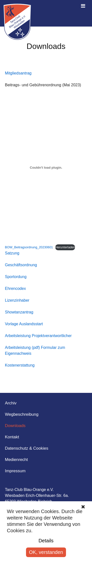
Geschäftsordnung (21, 265)
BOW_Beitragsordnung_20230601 (29, 247)
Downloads (15, 425)
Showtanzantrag (19, 312)
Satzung (12, 253)
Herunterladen (65, 247)
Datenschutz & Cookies (26, 448)
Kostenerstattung (20, 365)
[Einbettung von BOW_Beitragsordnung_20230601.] (46, 167)
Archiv (10, 403)
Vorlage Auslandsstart (24, 324)
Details (46, 540)
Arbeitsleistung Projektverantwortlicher (38, 336)
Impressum (15, 471)
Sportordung (15, 277)
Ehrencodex (15, 288)
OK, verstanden (46, 552)
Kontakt (12, 437)
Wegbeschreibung (22, 414)
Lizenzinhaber (17, 300)
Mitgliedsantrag (18, 73)
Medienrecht (16, 459)
